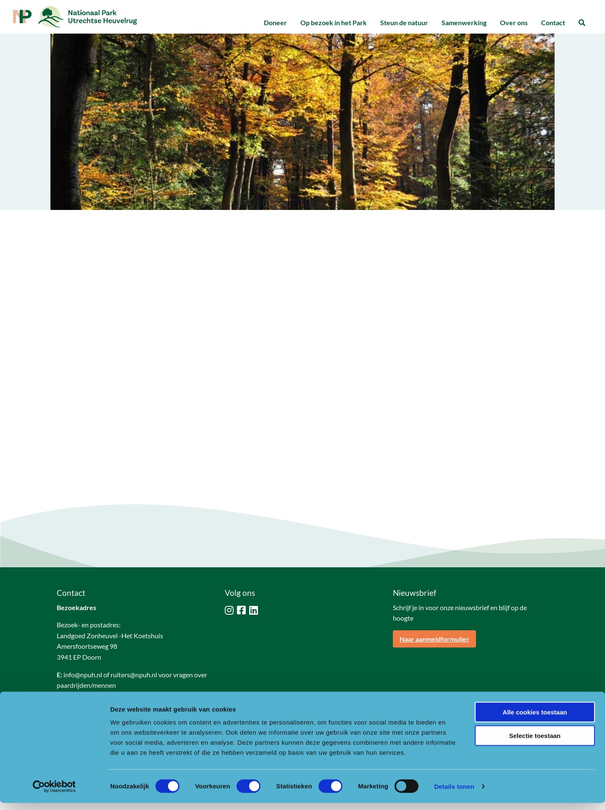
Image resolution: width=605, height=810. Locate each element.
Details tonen (454, 793)
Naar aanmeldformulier (434, 639)
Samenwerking (464, 22)
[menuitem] (275, 23)
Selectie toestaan (535, 743)
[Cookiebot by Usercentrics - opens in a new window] (54, 793)
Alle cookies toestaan (534, 719)
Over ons (514, 22)
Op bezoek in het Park (333, 22)
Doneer (275, 22)
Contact (553, 22)
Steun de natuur (404, 22)
